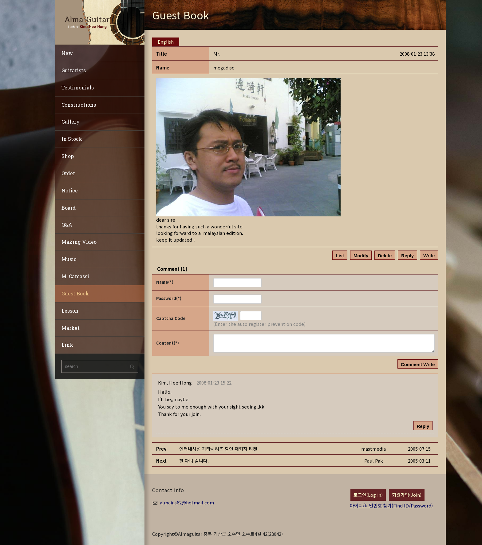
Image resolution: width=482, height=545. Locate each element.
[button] (175, 382)
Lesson (69, 310)
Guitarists (73, 70)
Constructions (78, 104)
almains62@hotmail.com (187, 502)
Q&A (66, 224)
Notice (69, 190)
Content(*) (167, 343)
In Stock (71, 139)
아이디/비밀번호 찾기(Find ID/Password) (391, 505)
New (67, 53)
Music (69, 259)
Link (67, 345)
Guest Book (75, 293)
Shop (67, 156)
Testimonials (77, 87)
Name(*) (164, 282)
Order (68, 173)
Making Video (79, 242)
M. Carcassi (75, 276)
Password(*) (168, 298)
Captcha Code (171, 318)
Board (68, 207)
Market (70, 328)
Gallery (70, 121)
